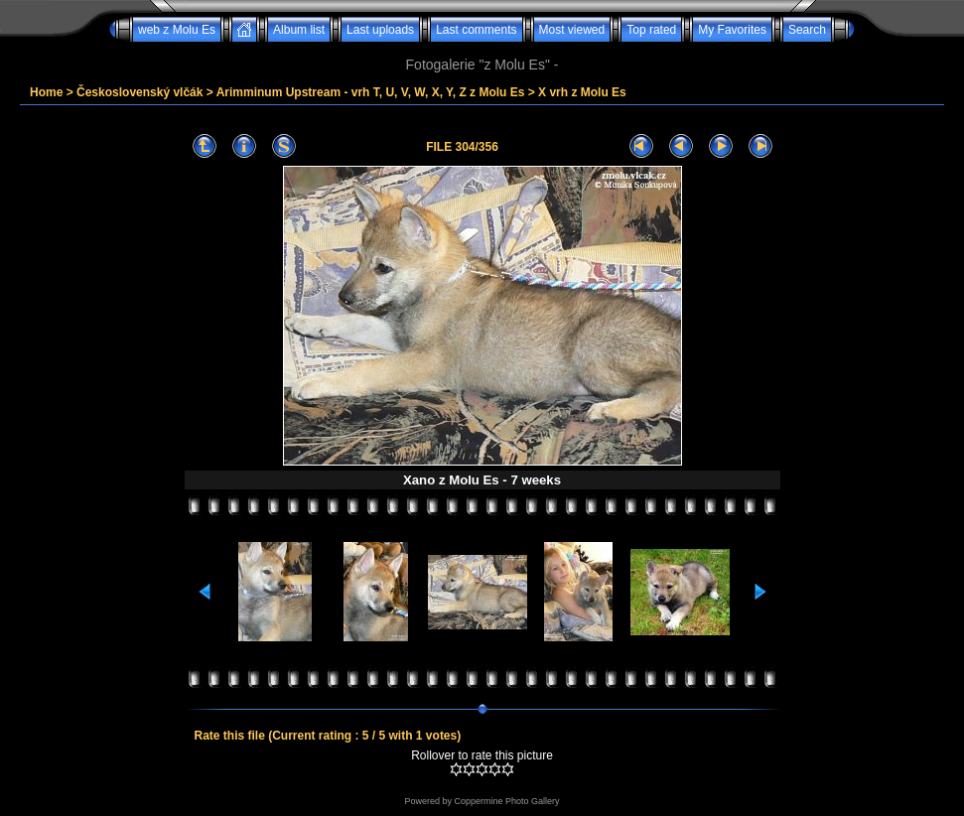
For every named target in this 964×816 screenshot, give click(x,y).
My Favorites (732, 30)
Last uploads (380, 30)
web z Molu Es (176, 30)
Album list (299, 30)
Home (46, 92)
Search (807, 30)
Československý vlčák (139, 92)
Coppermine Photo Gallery (506, 801)
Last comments (476, 30)
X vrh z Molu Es (582, 92)
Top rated (651, 30)
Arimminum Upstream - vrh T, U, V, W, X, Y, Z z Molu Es (370, 92)
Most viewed (572, 30)
